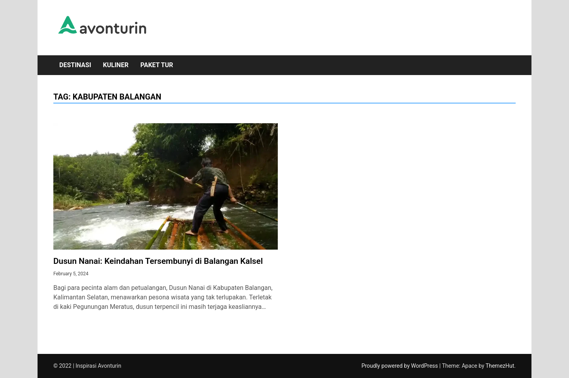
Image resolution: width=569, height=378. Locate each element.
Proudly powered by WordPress (400, 366)
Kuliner (116, 65)
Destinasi (75, 65)
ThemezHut (500, 366)
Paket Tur (156, 65)
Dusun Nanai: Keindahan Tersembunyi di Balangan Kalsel (158, 261)
